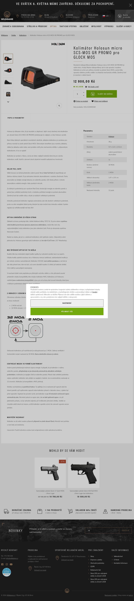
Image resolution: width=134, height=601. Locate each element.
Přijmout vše (67, 311)
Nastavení (67, 303)
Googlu (94, 292)
